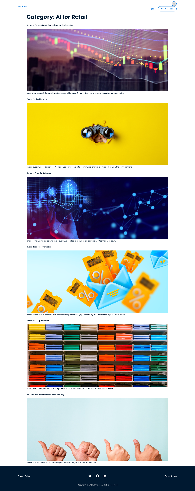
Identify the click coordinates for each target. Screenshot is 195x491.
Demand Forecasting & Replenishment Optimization (50, 25)
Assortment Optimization (38, 320)
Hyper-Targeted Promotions (39, 247)
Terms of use (171, 476)
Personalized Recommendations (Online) (45, 394)
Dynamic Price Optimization (39, 173)
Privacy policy (24, 476)
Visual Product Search (37, 99)
